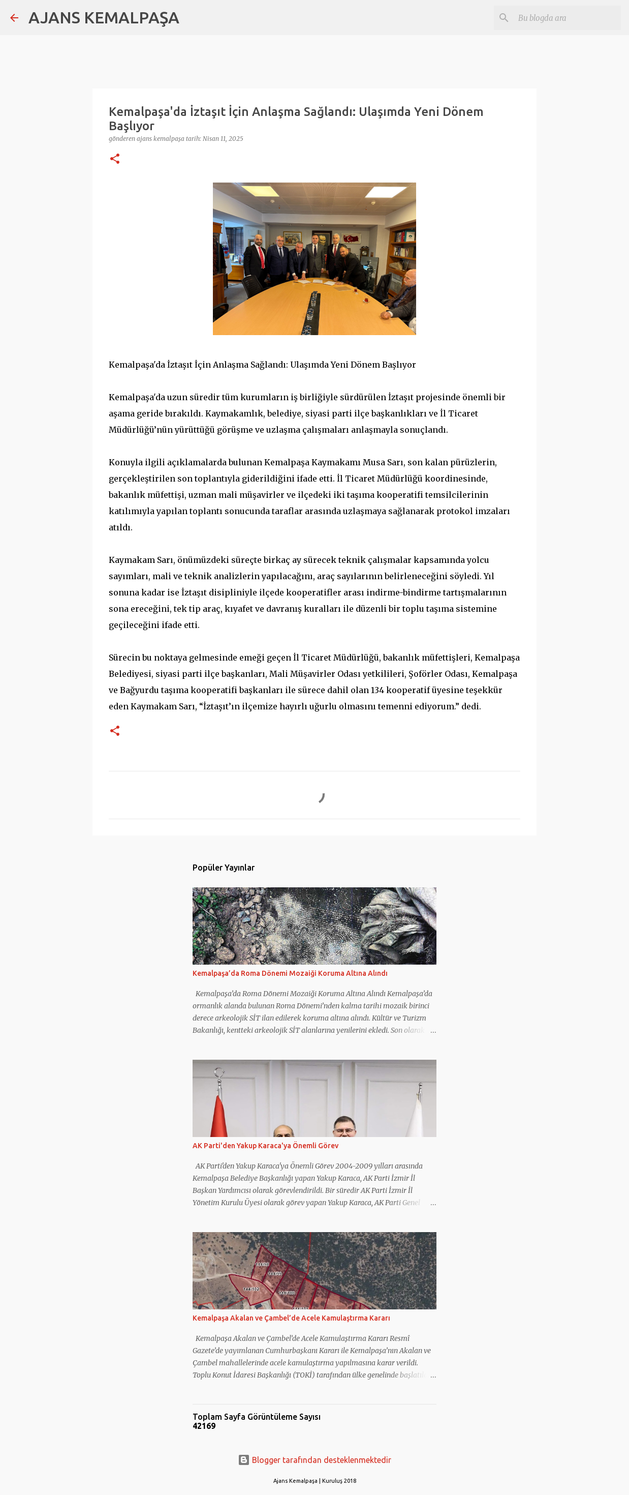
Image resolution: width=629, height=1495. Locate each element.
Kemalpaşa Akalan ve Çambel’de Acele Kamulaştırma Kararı (291, 1318)
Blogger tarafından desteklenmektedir (314, 1459)
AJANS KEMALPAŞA (103, 17)
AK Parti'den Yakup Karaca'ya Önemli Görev (265, 1146)
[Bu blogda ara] (567, 18)
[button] (115, 159)
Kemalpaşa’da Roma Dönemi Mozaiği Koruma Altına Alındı (290, 973)
